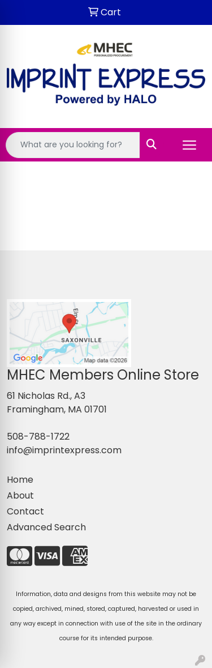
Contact (25, 511)
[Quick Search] (73, 145)
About (20, 495)
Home (20, 479)
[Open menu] (189, 145)
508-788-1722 (38, 436)
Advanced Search (46, 527)
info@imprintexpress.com (64, 450)
